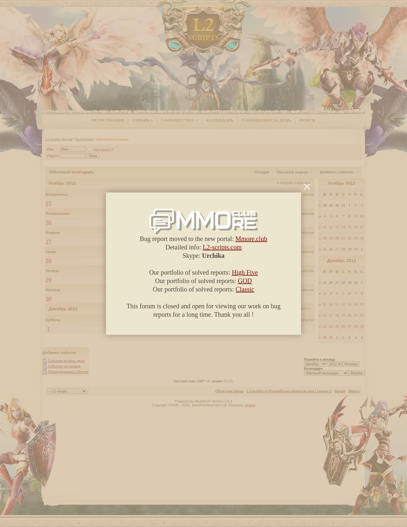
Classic (244, 289)
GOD (245, 280)
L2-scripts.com (222, 247)
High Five (245, 272)
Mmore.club (251, 238)
